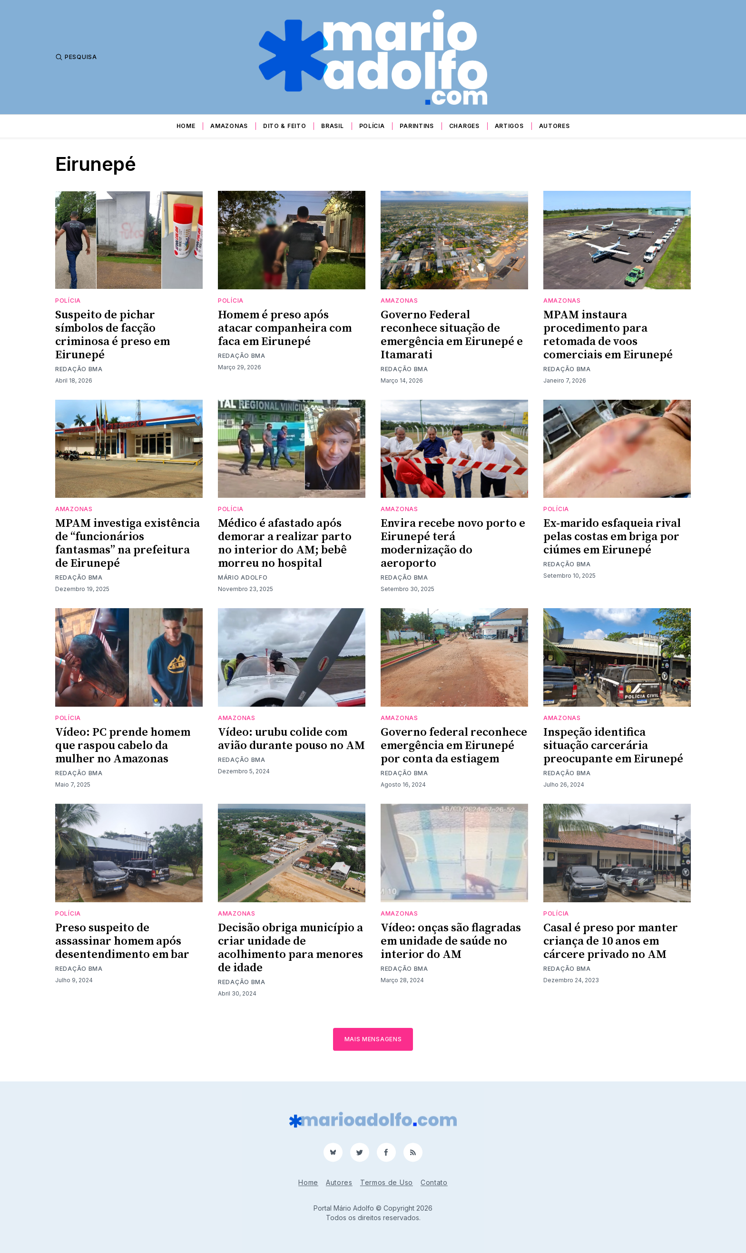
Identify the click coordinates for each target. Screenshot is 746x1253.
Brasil (332, 125)
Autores (554, 125)
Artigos (509, 125)
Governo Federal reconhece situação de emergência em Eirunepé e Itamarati (452, 335)
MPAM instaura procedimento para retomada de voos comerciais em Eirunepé (608, 335)
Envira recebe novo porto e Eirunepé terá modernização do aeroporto (453, 543)
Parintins (416, 125)
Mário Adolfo (242, 577)
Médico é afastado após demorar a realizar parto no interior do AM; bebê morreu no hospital (285, 543)
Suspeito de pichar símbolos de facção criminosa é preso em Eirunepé (112, 335)
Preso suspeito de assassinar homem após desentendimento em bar (122, 941)
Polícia (372, 125)
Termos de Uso (386, 1182)
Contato (434, 1182)
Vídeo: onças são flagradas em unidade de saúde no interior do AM (451, 941)
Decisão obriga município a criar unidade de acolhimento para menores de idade (290, 948)
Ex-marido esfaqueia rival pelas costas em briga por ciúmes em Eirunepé (612, 536)
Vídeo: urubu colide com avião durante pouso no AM (291, 739)
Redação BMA (79, 369)
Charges (464, 125)
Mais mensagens (373, 1039)
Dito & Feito (284, 125)
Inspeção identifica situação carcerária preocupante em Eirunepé (613, 745)
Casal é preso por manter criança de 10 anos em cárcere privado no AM (610, 941)
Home (186, 125)
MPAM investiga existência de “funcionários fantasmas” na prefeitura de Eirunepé (127, 543)
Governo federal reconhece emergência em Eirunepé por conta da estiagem (454, 745)
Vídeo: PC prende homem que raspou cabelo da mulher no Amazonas (122, 745)
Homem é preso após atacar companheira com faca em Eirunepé (285, 328)
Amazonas (229, 125)
